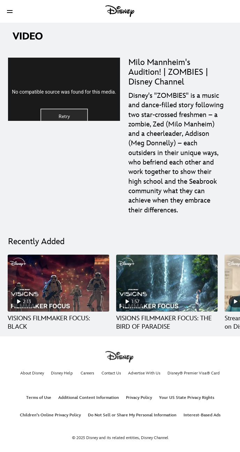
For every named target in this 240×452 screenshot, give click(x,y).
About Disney (32, 373)
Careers (87, 373)
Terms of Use (38, 397)
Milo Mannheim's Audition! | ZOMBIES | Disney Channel (168, 72)
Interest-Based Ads (201, 415)
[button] (10, 11)
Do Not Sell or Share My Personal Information (132, 415)
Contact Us (111, 373)
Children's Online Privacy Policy (50, 415)
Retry (64, 116)
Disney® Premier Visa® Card (193, 373)
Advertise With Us (144, 373)
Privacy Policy (139, 397)
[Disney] (120, 11)
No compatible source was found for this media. (64, 92)
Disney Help (62, 373)
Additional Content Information (88, 397)
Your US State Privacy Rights (186, 397)
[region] (64, 89)
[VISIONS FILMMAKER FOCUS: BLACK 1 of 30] (58, 283)
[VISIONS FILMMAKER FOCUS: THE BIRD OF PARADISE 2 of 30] (167, 283)
